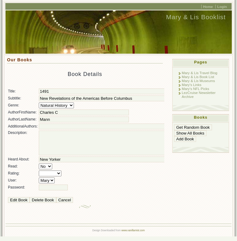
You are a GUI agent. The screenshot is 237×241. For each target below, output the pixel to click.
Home (208, 7)
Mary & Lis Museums (198, 81)
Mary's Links (191, 85)
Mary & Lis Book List (198, 77)
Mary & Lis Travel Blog (199, 73)
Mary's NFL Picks (195, 89)
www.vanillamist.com (132, 234)
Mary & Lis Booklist (196, 16)
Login (222, 7)
